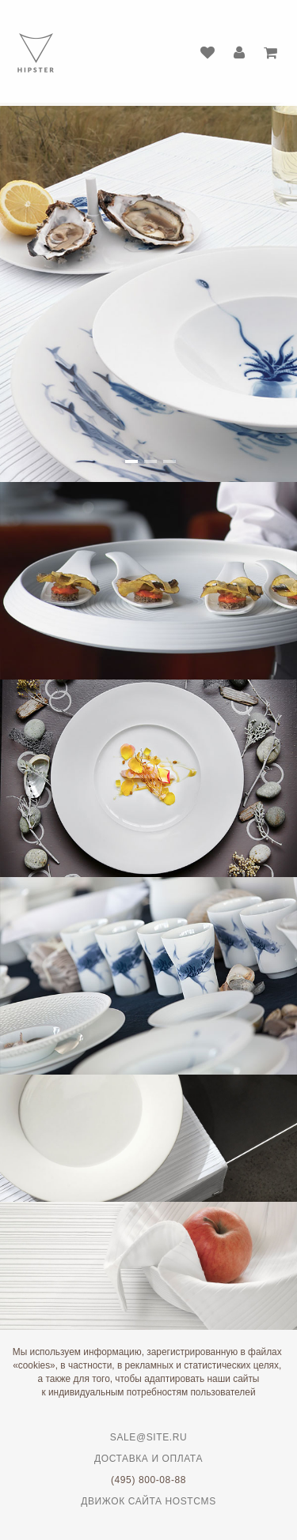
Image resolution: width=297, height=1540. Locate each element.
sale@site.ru (148, 1437)
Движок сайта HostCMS (148, 1501)
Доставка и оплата (148, 1458)
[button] (129, 462)
